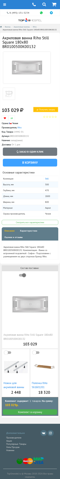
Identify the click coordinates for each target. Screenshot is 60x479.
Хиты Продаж (12, 447)
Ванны (8, 27)
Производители (13, 437)
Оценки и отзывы (13, 237)
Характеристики (28, 230)
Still (47, 178)
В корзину (30, 163)
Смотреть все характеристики (30, 222)
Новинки (10, 450)
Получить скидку (45, 109)
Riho (35, 27)
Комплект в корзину (30, 412)
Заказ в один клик (30, 151)
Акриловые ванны (22, 27)
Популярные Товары (16, 444)
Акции (9, 440)
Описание (9, 230)
